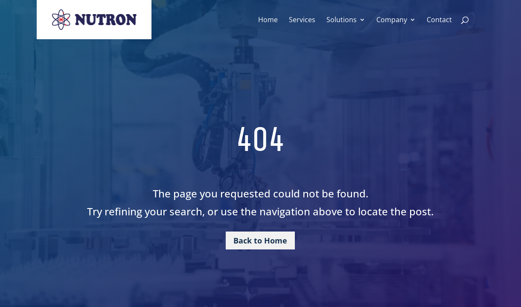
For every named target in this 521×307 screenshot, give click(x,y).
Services (302, 20)
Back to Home (260, 240)
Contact (439, 20)
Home (268, 20)
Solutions (341, 20)
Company (391, 20)
